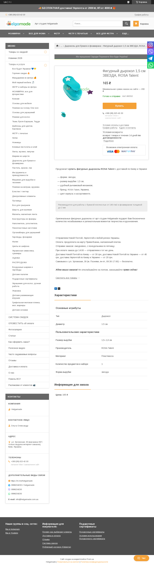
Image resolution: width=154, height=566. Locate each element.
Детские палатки (20, 274)
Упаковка (16, 291)
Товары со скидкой (18, 52)
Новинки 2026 (15, 58)
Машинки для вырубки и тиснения (23, 181)
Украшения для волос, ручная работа (26, 284)
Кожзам (15, 99)
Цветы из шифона (20, 246)
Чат (141, 558)
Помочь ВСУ (14, 379)
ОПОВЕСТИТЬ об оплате (21, 323)
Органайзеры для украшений (26, 232)
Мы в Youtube (11, 533)
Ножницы (16, 142)
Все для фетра (105, 33)
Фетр (57, 33)
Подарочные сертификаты (24, 279)
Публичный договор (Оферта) (56, 547)
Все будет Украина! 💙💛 (24, 69)
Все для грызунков (21, 205)
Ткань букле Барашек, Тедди (26, 121)
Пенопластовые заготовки (24, 228)
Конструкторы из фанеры (24, 219)
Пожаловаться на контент (68, 562)
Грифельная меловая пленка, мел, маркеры (26, 303)
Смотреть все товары (66, 278)
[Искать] (126, 24)
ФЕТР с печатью (20, 133)
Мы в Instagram (12, 529)
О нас (11, 373)
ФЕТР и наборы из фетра (24, 87)
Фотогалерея (15, 329)
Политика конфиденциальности (94, 562)
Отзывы (12, 360)
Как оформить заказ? (19, 342)
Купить (119, 106)
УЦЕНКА (16, 258)
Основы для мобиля (22, 103)
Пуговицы (16, 201)
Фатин (15, 242)
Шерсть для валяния (22, 210)
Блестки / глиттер (20, 191)
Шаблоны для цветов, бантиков (22, 127)
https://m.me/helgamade (22, 481)
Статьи (12, 336)
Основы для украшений (23, 112)
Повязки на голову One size (25, 108)
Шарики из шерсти (20, 156)
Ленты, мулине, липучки (23, 151)
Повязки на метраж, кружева (25, 187)
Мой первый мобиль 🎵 (23, 82)
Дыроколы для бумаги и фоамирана (83, 46)
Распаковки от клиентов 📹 (21, 385)
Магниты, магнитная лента (24, 214)
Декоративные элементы (24, 196)
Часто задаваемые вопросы (22, 354)
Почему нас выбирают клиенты (57, 532)
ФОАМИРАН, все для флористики (22, 92)
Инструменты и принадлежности (20, 173)
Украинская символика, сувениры (23, 252)
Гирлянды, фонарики (22, 237)
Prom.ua (90, 559)
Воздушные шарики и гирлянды (22, 268)
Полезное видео (16, 348)
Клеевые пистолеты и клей (24, 147)
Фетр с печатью (78, 33)
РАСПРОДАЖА (19, 262)
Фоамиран (14, 33)
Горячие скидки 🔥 (21, 73)
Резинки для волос (21, 117)
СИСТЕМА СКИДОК (18, 317)
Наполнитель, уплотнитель (25, 223)
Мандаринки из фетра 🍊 (24, 78)
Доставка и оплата (17, 366)
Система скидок (50, 543)
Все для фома (37, 33)
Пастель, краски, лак (22, 168)
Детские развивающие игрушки (22, 296)
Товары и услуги (16, 64)
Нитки (15, 138)
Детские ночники (20, 310)
